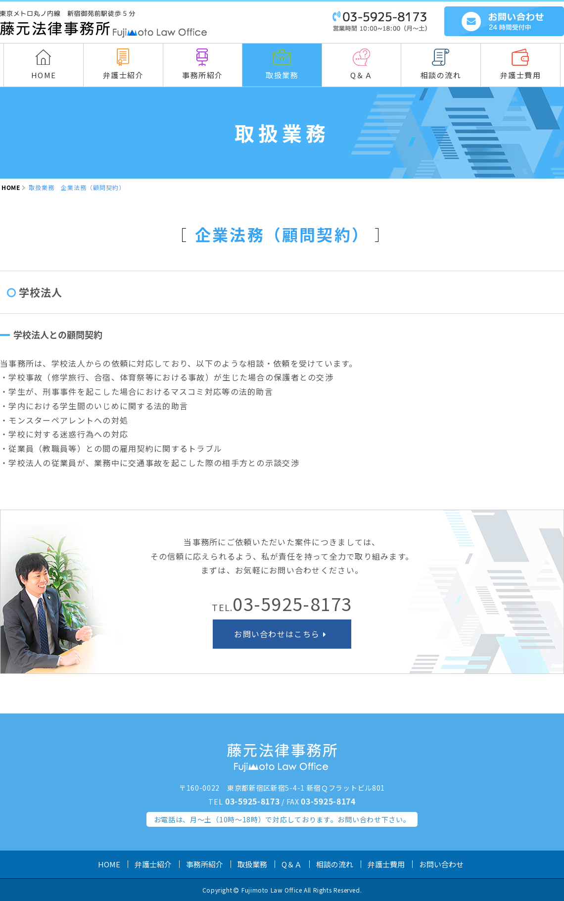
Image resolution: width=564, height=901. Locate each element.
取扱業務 (252, 864)
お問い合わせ (441, 864)
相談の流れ (334, 864)
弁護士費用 (386, 864)
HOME (10, 187)
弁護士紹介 (153, 864)
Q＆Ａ (292, 864)
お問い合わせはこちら (281, 634)
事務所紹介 (204, 864)
